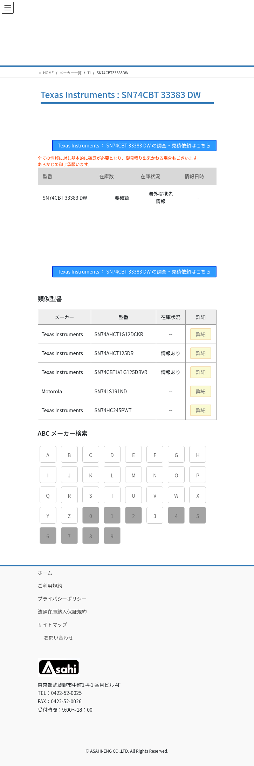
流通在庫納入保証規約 (62, 611)
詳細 (201, 334)
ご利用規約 (50, 585)
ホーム (45, 572)
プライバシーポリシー (62, 598)
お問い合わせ (58, 637)
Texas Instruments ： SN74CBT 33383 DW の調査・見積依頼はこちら (134, 145)
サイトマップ (52, 624)
